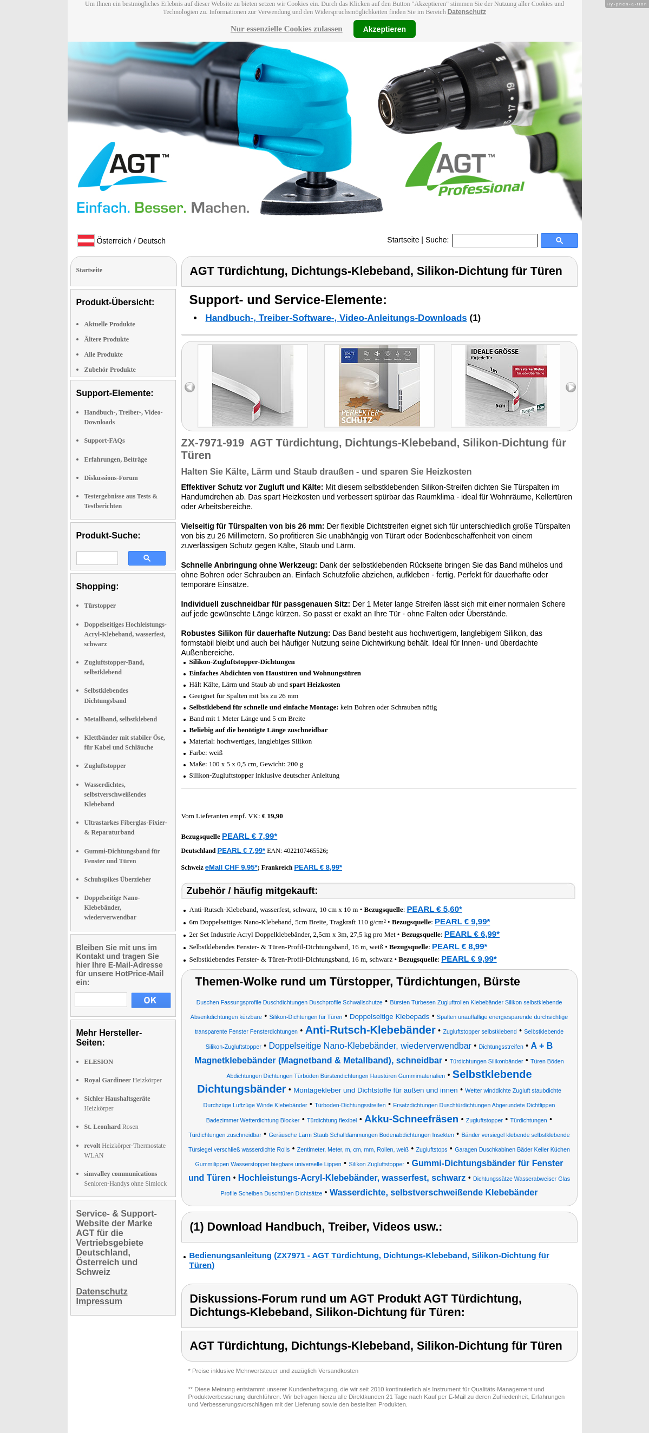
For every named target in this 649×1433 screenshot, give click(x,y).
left (190, 387)
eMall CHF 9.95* (231, 867)
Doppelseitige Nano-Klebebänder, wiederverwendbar (112, 907)
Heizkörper (123, 1080)
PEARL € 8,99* (318, 867)
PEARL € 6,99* (472, 933)
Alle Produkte (103, 354)
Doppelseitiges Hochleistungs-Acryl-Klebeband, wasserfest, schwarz (125, 634)
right (571, 387)
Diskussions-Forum (111, 478)
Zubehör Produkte (110, 369)
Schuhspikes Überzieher (118, 879)
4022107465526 (305, 850)
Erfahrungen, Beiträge (115, 459)
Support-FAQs (104, 440)
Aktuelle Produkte (109, 324)
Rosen (111, 1126)
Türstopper (100, 605)
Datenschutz (467, 12)
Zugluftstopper (105, 766)
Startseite (403, 239)
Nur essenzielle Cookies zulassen (287, 28)
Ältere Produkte (106, 339)
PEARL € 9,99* (462, 921)
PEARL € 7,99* (249, 835)
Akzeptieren (384, 28)
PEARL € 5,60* (434, 908)
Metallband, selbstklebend (121, 719)
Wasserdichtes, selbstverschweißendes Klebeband (115, 794)
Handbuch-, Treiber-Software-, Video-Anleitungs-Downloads (336, 318)
